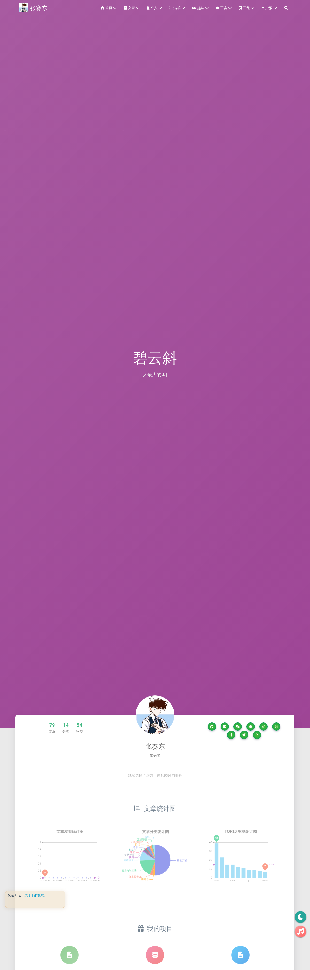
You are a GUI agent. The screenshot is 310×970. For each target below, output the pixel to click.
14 (66, 725)
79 (52, 725)
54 (79, 725)
